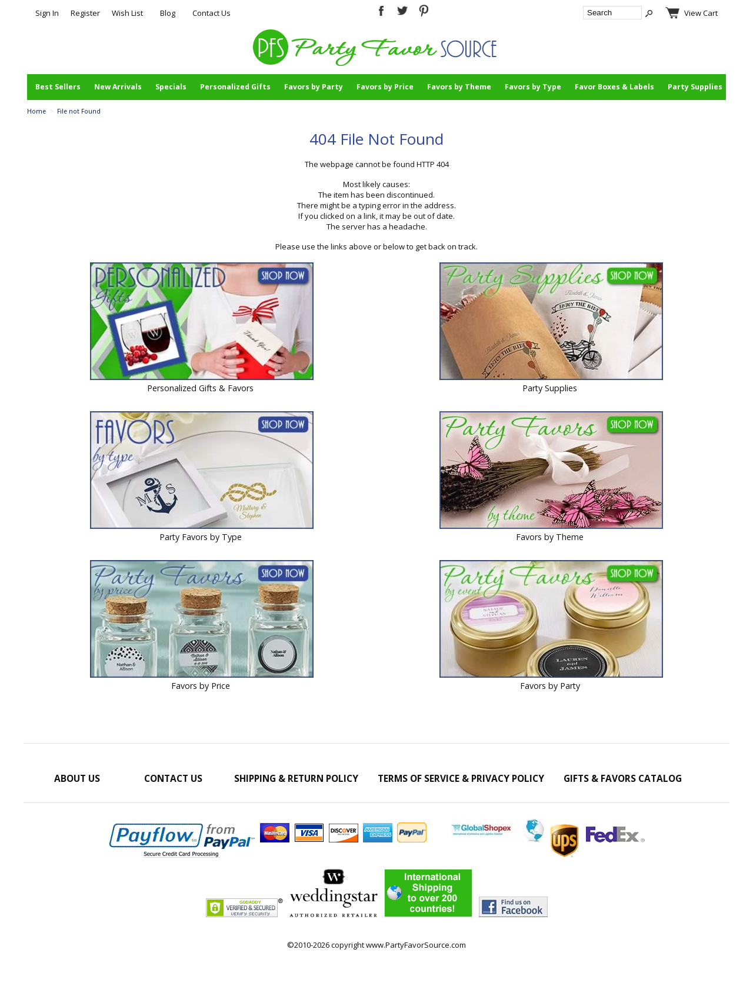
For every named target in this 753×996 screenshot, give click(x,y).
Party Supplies (695, 87)
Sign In (47, 13)
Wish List (127, 13)
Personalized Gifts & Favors (200, 388)
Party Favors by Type (200, 536)
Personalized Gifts (235, 87)
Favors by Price (385, 87)
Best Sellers (58, 87)
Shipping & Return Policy (296, 778)
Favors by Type (533, 87)
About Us (77, 778)
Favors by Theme (459, 87)
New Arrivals (118, 87)
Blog (167, 13)
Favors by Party (313, 87)
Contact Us (211, 13)
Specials (170, 87)
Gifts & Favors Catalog (623, 778)
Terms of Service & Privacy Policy (461, 778)
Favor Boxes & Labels (614, 87)
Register (85, 13)
